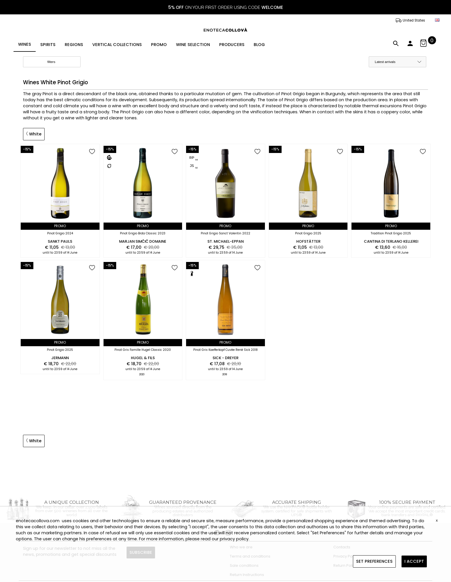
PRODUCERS (231, 44)
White (33, 134)
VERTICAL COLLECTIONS (117, 44)
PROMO (159, 44)
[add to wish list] (92, 152)
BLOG (259, 44)
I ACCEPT (414, 561)
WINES (24, 44)
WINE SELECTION (193, 44)
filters (56, 62)
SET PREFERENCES (374, 561)
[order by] (397, 61)
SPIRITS (48, 44)
